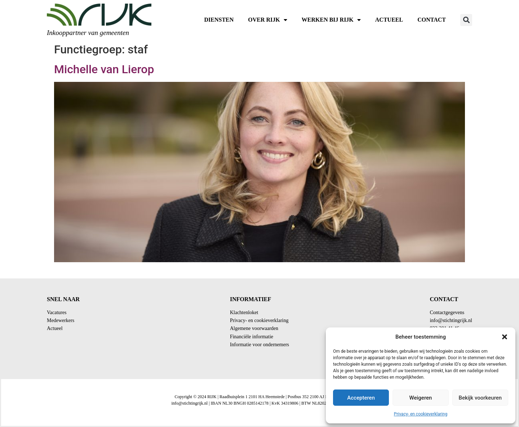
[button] (504, 336)
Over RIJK (267, 19)
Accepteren (361, 398)
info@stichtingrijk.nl (451, 320)
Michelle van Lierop (104, 69)
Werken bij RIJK (331, 19)
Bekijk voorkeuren (480, 398)
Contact (431, 20)
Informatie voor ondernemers (259, 344)
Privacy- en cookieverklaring (420, 414)
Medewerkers (60, 320)
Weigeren (420, 398)
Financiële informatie (251, 336)
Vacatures (56, 312)
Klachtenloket (244, 312)
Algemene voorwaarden (254, 328)
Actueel (389, 20)
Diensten (219, 20)
